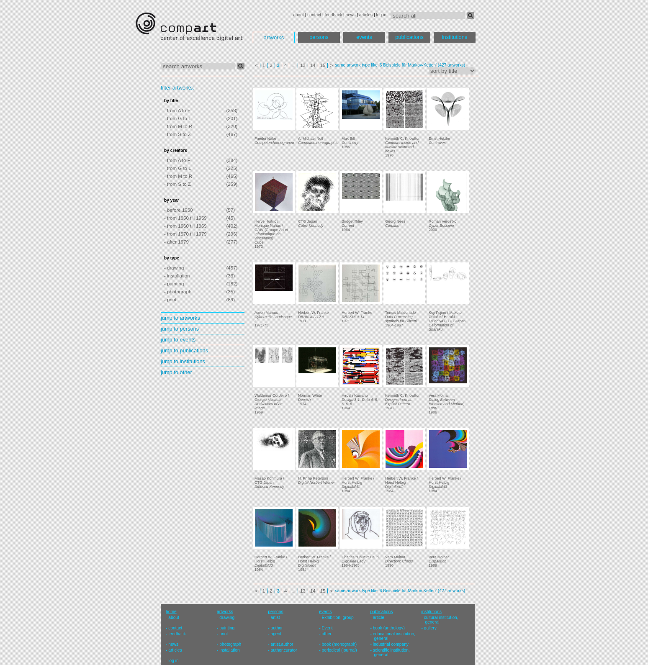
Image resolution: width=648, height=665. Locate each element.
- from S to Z (177, 134)
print (223, 634)
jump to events (178, 339)
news (350, 15)
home (171, 611)
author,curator (283, 650)
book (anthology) (389, 628)
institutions (454, 37)
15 (323, 65)
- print (170, 299)
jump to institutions (183, 361)
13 (303, 65)
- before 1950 (178, 210)
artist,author (281, 644)
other (327, 634)
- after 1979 (176, 241)
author (276, 628)
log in (381, 15)
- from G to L (177, 118)
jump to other (176, 372)
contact (314, 15)
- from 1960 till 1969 (185, 226)
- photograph (177, 291)
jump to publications (184, 350)
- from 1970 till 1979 (185, 233)
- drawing (174, 267)
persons (319, 37)
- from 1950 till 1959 (185, 218)
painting (226, 628)
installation (229, 650)
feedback (333, 15)
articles (366, 15)
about (298, 15)
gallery (430, 628)
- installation (177, 275)
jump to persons (180, 329)
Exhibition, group (338, 617)
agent (275, 634)
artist (275, 617)
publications (409, 37)
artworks (274, 37)
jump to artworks (180, 318)
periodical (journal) (339, 650)
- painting (174, 283)
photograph (230, 644)
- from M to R (178, 126)
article (378, 617)
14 (313, 65)
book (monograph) (339, 644)
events (364, 37)
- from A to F (177, 110)
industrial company (391, 644)
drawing (226, 617)
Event (327, 628)
